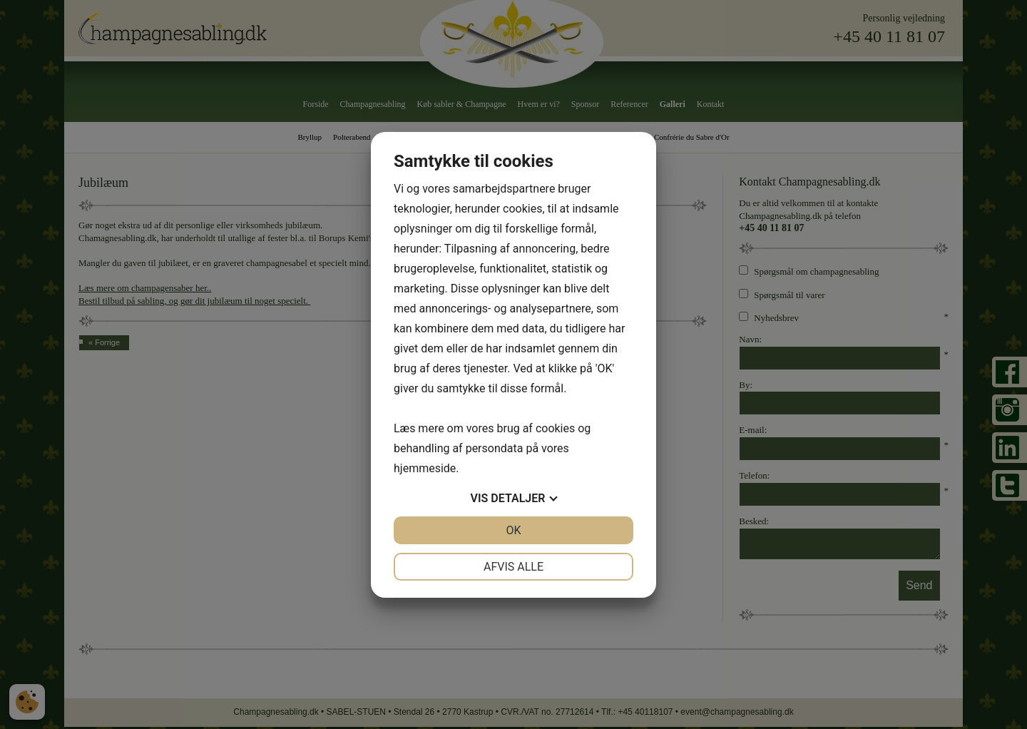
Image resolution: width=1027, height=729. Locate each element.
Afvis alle (513, 566)
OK (513, 530)
